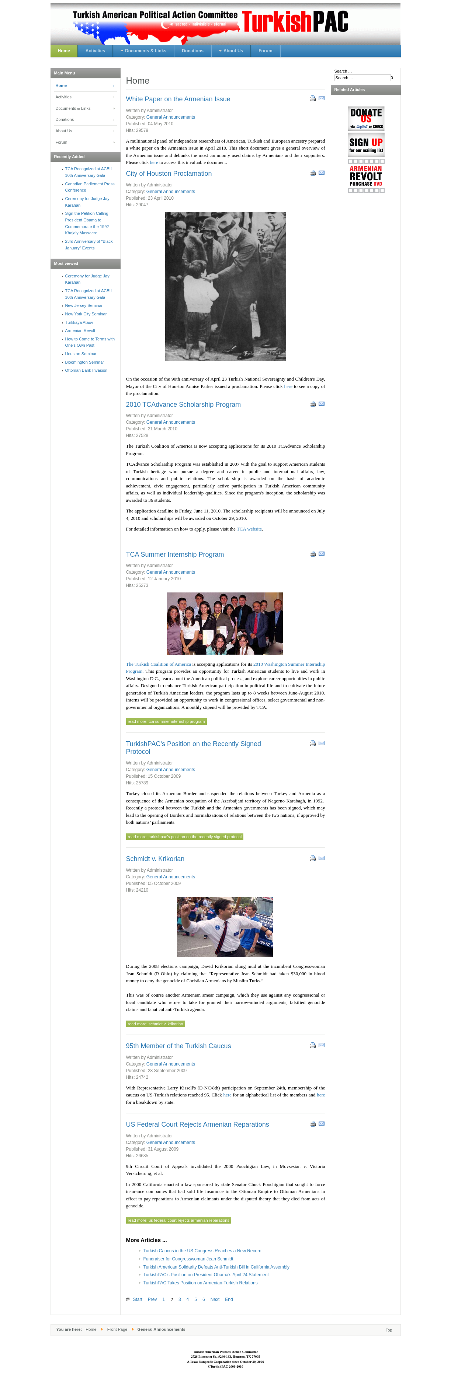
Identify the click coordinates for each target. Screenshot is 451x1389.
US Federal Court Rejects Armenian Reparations (197, 1124)
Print (312, 98)
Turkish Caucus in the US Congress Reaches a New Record (202, 1250)
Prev (152, 1299)
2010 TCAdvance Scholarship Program (183, 404)
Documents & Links (73, 108)
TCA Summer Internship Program (175, 554)
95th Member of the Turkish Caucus (178, 1046)
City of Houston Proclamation (169, 173)
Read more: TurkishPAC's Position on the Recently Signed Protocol (185, 837)
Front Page (117, 1329)
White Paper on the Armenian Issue (178, 99)
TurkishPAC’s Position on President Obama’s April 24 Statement (206, 1274)
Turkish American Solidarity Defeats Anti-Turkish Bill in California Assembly (216, 1267)
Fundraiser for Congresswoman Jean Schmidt (188, 1259)
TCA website (249, 529)
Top (389, 1330)
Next (215, 1299)
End (229, 1299)
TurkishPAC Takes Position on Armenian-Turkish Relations (200, 1282)
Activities (64, 97)
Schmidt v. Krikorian (155, 859)
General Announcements (170, 117)
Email (321, 98)
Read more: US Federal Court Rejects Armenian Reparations (178, 1220)
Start (137, 1299)
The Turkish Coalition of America (158, 664)
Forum (61, 142)
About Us (64, 131)
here (154, 162)
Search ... (343, 71)
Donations (65, 119)
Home (61, 85)
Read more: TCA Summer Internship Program (166, 721)
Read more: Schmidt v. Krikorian (155, 1024)
